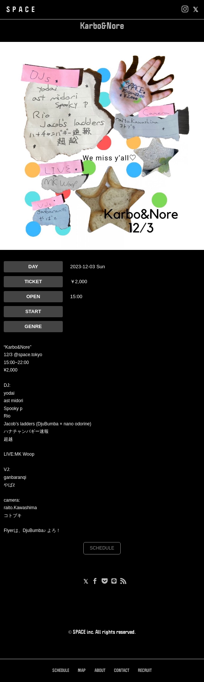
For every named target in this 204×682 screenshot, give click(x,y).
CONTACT (121, 671)
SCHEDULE (102, 548)
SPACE (21, 9)
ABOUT (100, 671)
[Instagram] (185, 9)
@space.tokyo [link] (28, 354)
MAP (82, 671)
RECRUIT (145, 671)
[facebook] (195, 9)
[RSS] (123, 581)
